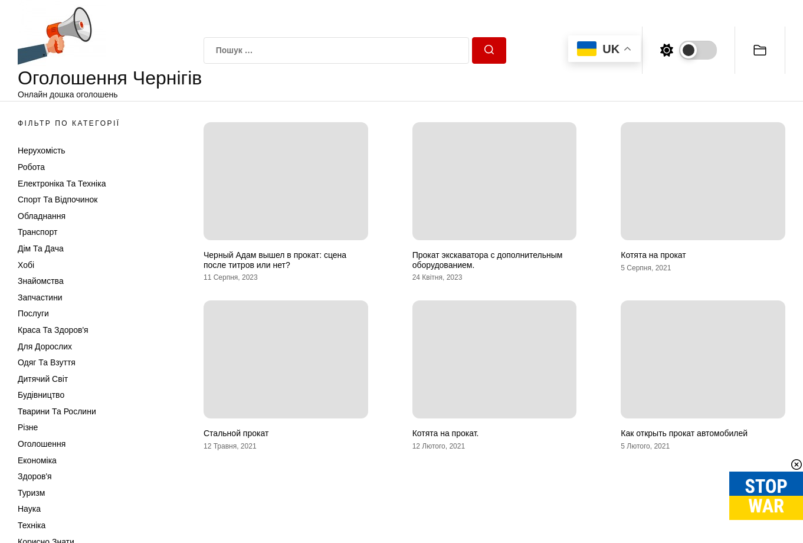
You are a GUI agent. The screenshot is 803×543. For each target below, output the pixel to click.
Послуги (33, 313)
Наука (29, 508)
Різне (28, 427)
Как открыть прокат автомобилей (684, 433)
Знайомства (41, 281)
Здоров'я (35, 476)
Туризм (31, 493)
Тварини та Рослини (57, 411)
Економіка (37, 460)
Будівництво (41, 395)
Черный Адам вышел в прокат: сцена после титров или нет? (275, 260)
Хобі (26, 265)
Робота (31, 167)
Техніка (31, 525)
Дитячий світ (43, 379)
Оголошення (41, 444)
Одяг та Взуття (47, 362)
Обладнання (41, 216)
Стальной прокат (236, 433)
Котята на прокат (653, 255)
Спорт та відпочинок (57, 199)
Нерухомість (41, 150)
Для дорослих (45, 346)
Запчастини (40, 297)
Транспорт (37, 232)
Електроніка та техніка (62, 183)
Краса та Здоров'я (53, 330)
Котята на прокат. (445, 433)
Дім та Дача (41, 248)
